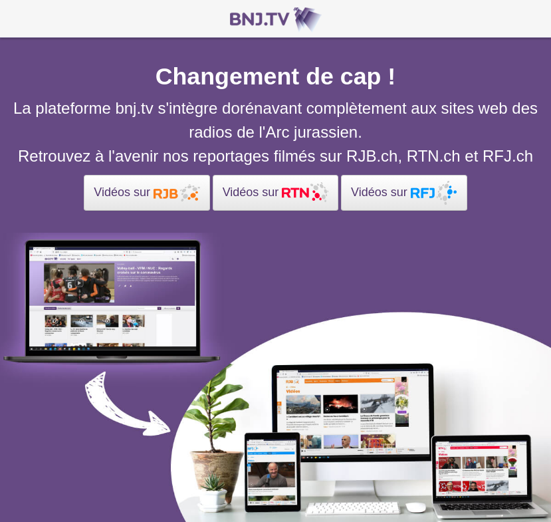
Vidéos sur (147, 193)
